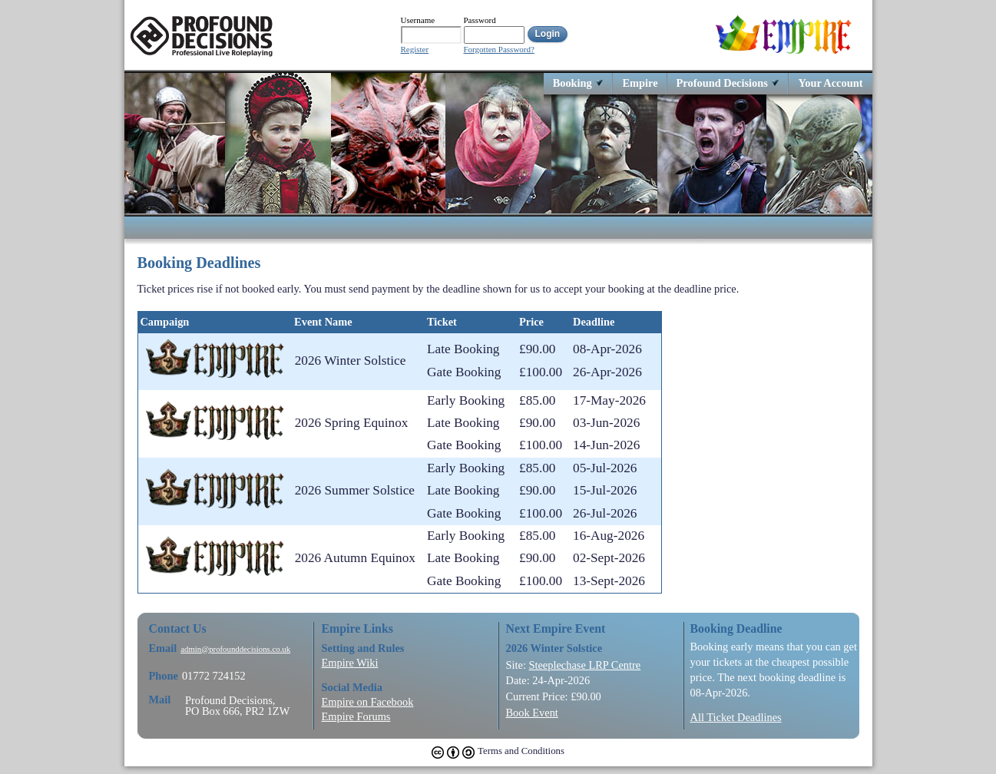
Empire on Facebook (368, 701)
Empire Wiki (350, 662)
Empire (639, 82)
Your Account (830, 82)
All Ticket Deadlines (736, 717)
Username (418, 20)
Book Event (532, 712)
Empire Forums (356, 716)
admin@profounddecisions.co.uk (235, 649)
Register (415, 49)
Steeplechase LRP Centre (584, 665)
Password (480, 20)
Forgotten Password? (499, 49)
